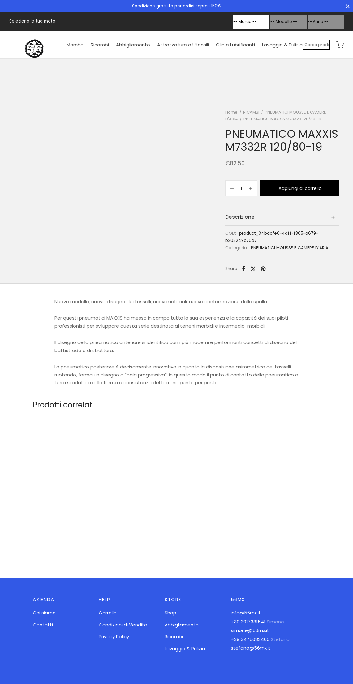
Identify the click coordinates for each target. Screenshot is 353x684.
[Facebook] (243, 269)
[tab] (282, 217)
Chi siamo (44, 612)
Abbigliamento (133, 44)
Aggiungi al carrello (300, 188)
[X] (253, 269)
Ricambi (100, 44)
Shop (170, 612)
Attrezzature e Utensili (183, 44)
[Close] (347, 6)
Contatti (43, 625)
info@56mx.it (246, 612)
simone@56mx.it (250, 630)
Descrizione (240, 217)
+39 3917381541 (248, 621)
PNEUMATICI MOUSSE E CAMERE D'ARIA (289, 248)
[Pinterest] (263, 269)
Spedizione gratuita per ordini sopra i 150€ (176, 6)
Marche (75, 44)
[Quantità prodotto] (241, 188)
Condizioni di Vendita (123, 625)
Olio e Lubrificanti (235, 44)
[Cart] (340, 45)
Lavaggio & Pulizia (282, 44)
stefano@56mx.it (251, 648)
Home (231, 112)
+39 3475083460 (250, 639)
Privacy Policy (114, 636)
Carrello (108, 612)
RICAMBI (251, 112)
